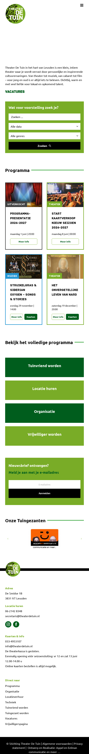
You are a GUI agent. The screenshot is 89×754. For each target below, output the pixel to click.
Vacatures (15, 92)
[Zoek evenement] (44, 116)
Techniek (10, 702)
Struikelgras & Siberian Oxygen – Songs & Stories (23, 292)
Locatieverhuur (14, 696)
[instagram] (8, 624)
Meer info (24, 241)
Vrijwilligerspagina (16, 723)
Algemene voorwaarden (57, 743)
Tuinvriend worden (16, 707)
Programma (12, 685)
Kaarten (31, 316)
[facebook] (16, 624)
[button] (7, 538)
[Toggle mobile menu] (82, 5)
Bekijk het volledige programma (39, 342)
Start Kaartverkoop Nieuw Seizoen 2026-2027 (64, 220)
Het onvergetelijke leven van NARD (65, 290)
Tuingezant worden (17, 713)
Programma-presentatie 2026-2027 (20, 218)
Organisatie (12, 691)
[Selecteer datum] (44, 126)
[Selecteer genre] (44, 135)
